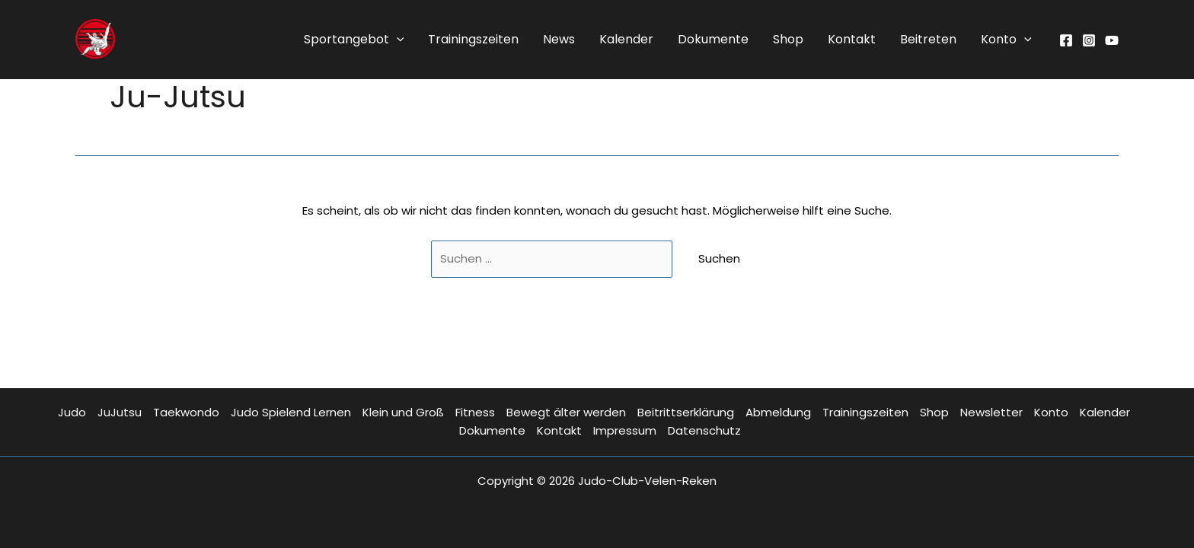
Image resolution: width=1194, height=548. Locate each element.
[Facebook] (1066, 40)
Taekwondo (186, 412)
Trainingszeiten (473, 39)
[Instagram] (1089, 40)
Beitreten (928, 39)
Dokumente (713, 39)
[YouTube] (1112, 40)
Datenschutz (704, 430)
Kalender (626, 39)
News (559, 39)
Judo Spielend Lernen (291, 412)
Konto (1006, 39)
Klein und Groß (403, 412)
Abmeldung (778, 412)
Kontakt (852, 39)
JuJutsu (119, 412)
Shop (788, 39)
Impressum (624, 430)
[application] (396, 39)
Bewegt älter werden (566, 412)
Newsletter (991, 412)
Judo (72, 412)
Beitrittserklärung (685, 412)
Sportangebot (354, 39)
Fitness (475, 412)
